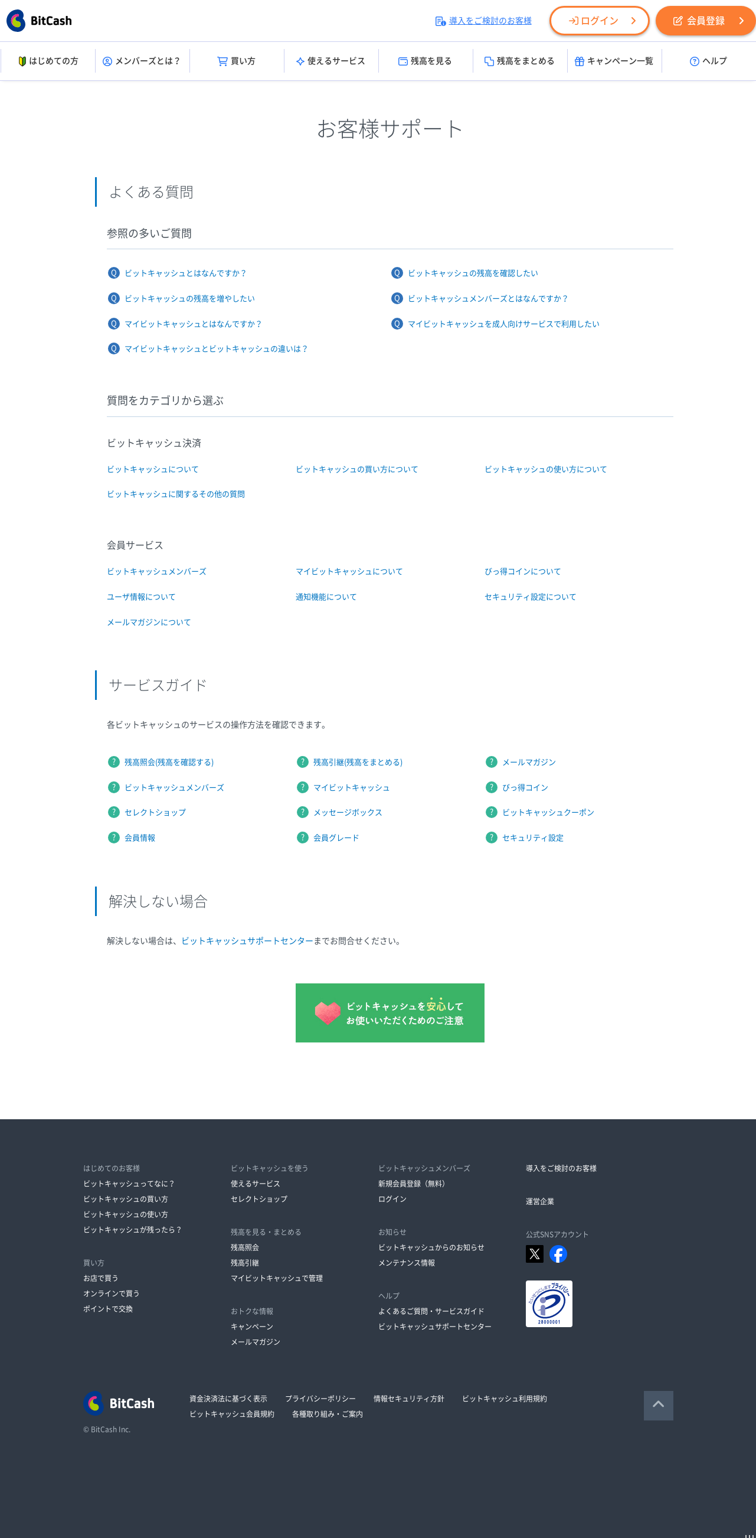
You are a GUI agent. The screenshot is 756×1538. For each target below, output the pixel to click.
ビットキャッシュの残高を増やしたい (190, 298)
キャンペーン (252, 1326)
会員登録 (699, 20)
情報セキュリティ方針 (409, 1398)
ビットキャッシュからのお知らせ (431, 1247)
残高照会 (245, 1247)
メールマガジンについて (149, 622)
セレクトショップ (155, 812)
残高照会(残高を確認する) (169, 762)
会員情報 (140, 838)
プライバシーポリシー (320, 1398)
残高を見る (425, 61)
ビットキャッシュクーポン (548, 812)
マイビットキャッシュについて (349, 571)
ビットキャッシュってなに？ (129, 1183)
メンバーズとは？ (142, 61)
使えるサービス (330, 61)
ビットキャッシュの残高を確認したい (473, 273)
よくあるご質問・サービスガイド (431, 1311)
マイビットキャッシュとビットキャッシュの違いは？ (217, 349)
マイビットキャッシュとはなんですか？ (194, 324)
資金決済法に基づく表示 (228, 1398)
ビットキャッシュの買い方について (357, 469)
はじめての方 (47, 61)
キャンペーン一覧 (614, 61)
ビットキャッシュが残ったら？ (132, 1229)
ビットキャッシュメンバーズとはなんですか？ (488, 298)
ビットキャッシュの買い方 (125, 1199)
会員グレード (336, 838)
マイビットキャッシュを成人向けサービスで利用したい (504, 324)
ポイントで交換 (108, 1308)
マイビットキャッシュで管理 (277, 1278)
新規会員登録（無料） (413, 1183)
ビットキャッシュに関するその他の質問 (176, 494)
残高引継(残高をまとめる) (357, 762)
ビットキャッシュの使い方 (125, 1214)
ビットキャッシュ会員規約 (231, 1414)
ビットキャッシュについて (153, 469)
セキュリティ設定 (533, 838)
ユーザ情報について (141, 597)
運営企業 (540, 1201)
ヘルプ (708, 61)
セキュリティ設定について (531, 597)
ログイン (593, 20)
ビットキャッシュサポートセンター (247, 941)
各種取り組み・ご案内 (327, 1414)
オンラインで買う (111, 1293)
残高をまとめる (520, 61)
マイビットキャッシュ (351, 787)
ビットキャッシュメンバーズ (157, 571)
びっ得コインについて (523, 571)
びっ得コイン (525, 787)
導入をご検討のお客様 (484, 21)
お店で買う (101, 1278)
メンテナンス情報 (406, 1262)
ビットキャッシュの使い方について (546, 469)
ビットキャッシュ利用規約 (504, 1398)
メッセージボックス (347, 812)
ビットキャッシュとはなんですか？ (186, 273)
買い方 (236, 61)
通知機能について (326, 597)
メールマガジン (529, 762)
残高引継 (245, 1262)
